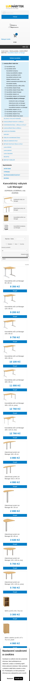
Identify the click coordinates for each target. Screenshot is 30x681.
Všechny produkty (14, 51)
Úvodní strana (4, 51)
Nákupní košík (5, 39)
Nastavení (10, 678)
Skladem (9, 244)
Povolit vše (18, 678)
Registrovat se (14, 27)
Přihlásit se (14, 25)
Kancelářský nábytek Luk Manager (16, 52)
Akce (15, 244)
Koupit (15, 291)
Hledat (15, 17)
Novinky (21, 244)
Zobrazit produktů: (5, 247)
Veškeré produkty (15, 58)
